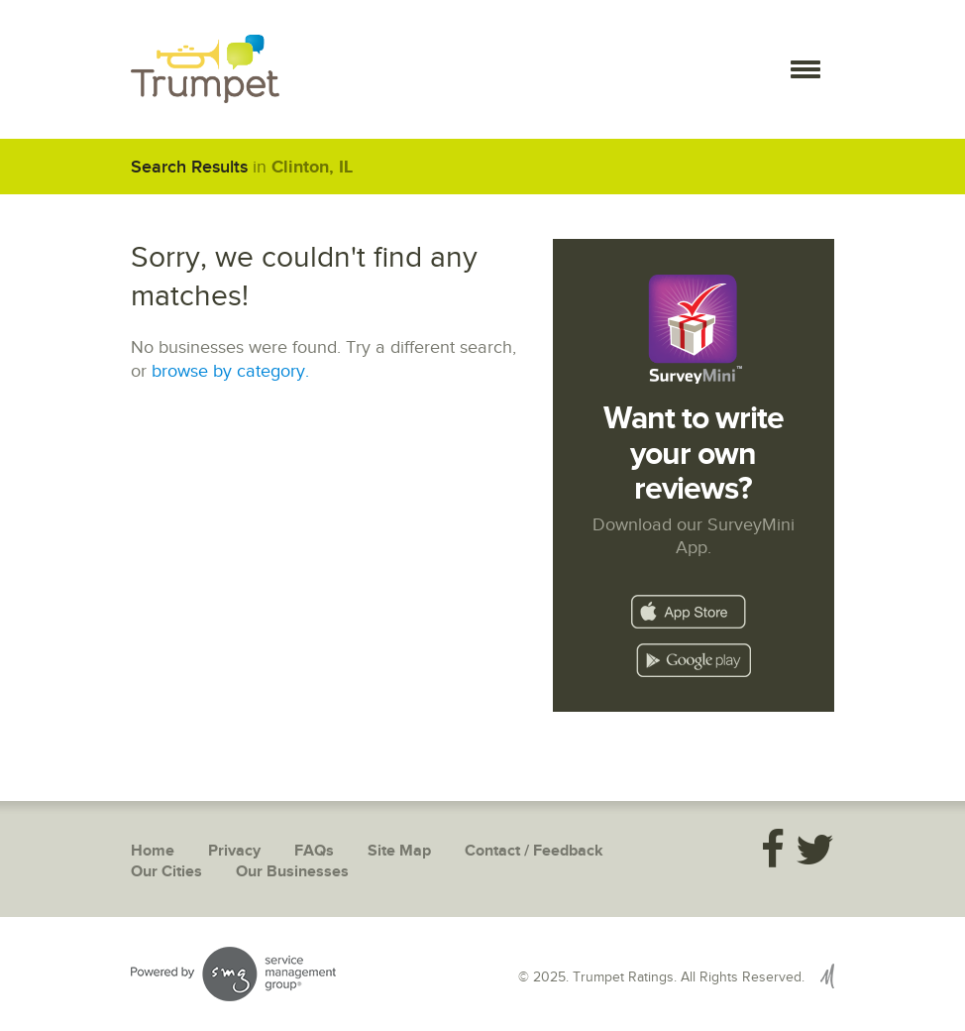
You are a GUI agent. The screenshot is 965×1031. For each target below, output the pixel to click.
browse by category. (230, 371)
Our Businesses (292, 871)
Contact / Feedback (534, 851)
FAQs (314, 851)
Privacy (234, 851)
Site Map (399, 851)
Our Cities (166, 871)
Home (152, 851)
